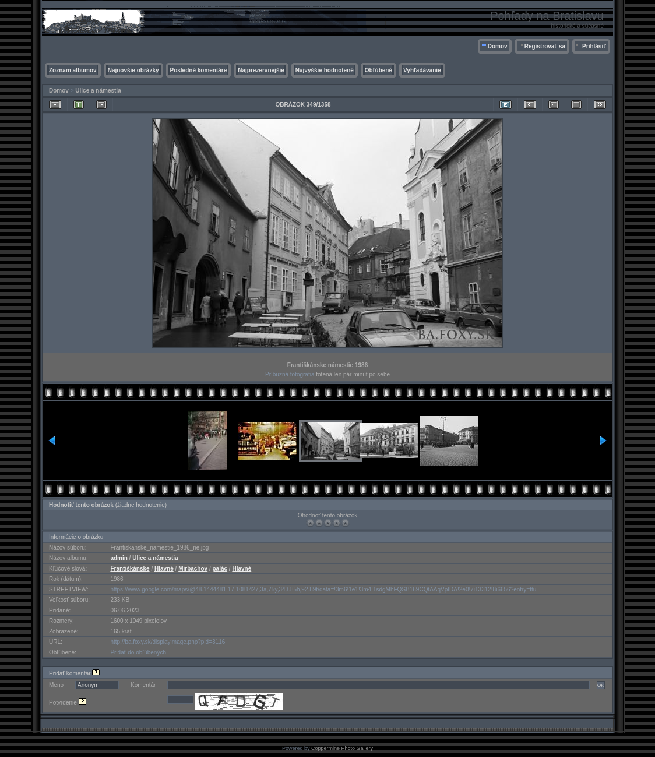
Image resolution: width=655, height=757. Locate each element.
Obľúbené (378, 70)
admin (118, 558)
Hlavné (164, 568)
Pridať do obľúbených (138, 652)
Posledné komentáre (198, 70)
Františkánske (129, 568)
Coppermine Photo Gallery (342, 748)
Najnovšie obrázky (133, 70)
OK (600, 685)
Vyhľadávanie (422, 70)
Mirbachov (192, 568)
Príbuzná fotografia (290, 374)
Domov (498, 46)
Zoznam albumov (73, 70)
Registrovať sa (544, 46)
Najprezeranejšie (261, 70)
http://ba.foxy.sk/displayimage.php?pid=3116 (167, 642)
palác (219, 568)
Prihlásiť (594, 46)
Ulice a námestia (98, 90)
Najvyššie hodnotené (324, 70)
